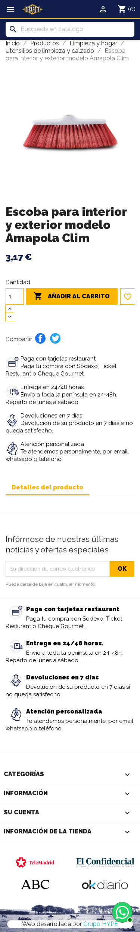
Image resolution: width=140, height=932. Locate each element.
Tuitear (55, 338)
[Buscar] (70, 29)
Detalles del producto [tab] (47, 487)
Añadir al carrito (72, 296)
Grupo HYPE (100, 924)
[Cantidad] (15, 296)
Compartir (40, 338)
